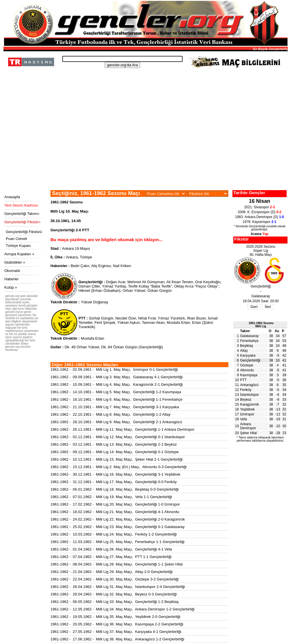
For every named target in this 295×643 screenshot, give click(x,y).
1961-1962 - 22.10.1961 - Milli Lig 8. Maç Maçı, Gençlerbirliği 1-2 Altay (110, 414)
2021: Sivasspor (259, 207)
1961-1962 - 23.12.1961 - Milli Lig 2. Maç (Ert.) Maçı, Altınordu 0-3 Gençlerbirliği (118, 467)
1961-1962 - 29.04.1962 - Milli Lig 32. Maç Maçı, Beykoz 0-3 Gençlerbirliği (113, 594)
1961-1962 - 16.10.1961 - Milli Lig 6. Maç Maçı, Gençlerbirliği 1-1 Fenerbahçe (116, 399)
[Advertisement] (145, 147)
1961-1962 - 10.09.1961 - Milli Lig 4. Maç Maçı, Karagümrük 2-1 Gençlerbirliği (116, 384)
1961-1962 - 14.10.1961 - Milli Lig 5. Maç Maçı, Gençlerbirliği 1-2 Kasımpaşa (115, 392)
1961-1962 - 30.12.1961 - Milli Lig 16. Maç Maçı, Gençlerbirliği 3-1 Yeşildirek (115, 474)
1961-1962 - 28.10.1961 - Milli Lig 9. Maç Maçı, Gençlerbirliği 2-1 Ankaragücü (116, 422)
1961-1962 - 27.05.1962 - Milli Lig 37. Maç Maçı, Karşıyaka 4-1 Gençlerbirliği (115, 631)
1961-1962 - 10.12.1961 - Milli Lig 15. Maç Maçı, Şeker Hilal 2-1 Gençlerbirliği (116, 459)
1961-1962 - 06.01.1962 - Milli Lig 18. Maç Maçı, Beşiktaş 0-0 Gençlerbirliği (114, 489)
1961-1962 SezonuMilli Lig (261, 325)
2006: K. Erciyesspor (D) (259, 212)
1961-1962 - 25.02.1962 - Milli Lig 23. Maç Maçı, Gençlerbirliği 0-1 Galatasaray (117, 527)
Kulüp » (10, 287)
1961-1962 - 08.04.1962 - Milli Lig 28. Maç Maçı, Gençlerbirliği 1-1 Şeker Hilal (116, 564)
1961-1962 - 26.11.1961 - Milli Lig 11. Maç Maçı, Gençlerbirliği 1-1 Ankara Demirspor (122, 429)
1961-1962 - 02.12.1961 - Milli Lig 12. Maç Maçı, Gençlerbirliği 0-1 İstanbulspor (117, 437)
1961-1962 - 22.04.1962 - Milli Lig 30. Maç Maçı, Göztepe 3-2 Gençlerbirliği (114, 579)
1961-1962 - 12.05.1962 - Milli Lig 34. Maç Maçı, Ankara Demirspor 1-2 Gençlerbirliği (122, 609)
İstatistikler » (14, 262)
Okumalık (12, 270)
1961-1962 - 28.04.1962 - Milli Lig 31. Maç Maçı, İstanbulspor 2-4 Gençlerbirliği (117, 587)
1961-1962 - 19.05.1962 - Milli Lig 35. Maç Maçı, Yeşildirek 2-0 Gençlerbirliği (115, 616)
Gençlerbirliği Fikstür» (22, 222)
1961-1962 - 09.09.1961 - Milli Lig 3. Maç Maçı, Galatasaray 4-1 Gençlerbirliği (116, 377)
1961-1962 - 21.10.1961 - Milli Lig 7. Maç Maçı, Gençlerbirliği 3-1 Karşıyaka (114, 407)
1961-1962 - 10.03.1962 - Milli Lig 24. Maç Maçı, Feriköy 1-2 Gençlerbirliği (113, 534)
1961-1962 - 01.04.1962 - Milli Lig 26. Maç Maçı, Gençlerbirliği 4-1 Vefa (111, 549)
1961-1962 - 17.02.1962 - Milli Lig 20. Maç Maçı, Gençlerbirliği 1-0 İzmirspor (115, 504)
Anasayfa (12, 197)
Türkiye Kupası (18, 245)
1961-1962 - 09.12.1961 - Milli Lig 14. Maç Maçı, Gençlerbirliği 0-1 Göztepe (114, 452)
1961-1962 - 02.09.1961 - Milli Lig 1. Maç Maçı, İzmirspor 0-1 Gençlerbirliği (114, 369)
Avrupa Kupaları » (19, 254)
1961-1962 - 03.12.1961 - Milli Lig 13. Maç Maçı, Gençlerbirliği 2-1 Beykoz (113, 444)
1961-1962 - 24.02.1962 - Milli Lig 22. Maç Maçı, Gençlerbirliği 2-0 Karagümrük (117, 519)
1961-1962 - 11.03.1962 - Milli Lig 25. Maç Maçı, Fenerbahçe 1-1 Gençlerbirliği (117, 542)
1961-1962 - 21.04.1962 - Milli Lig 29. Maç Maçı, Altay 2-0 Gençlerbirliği (111, 572)
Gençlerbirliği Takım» (21, 213)
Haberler (11, 279)
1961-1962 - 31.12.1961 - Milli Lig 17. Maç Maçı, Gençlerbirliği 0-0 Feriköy (113, 482)
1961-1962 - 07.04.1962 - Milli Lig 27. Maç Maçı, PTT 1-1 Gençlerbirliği (111, 557)
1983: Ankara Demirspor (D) (259, 217)
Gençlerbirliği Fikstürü (24, 232)
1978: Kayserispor (259, 222)
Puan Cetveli (16, 239)
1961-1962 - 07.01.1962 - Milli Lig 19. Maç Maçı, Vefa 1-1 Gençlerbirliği (111, 497)
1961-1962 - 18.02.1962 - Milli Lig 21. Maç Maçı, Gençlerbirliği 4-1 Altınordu (114, 512)
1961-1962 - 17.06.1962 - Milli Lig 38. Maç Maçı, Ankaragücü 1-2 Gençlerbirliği (117, 639)
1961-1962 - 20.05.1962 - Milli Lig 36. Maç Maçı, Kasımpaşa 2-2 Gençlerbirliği (116, 624)
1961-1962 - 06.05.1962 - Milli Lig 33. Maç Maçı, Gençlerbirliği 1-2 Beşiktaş (114, 601)
